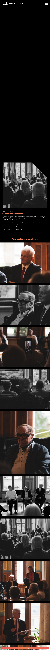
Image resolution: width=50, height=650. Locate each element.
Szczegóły (29, 648)
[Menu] (46, 3)
